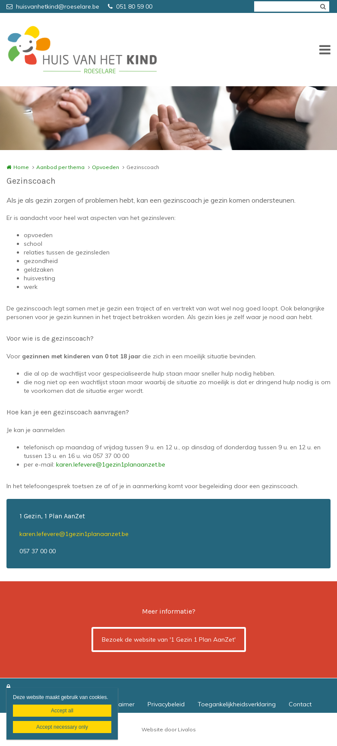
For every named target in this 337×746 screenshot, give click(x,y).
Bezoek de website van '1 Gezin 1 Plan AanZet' (169, 639)
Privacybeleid (166, 704)
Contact (300, 704)
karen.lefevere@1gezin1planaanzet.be (110, 464)
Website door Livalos (169, 729)
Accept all (62, 711)
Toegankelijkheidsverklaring (237, 704)
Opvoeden (105, 167)
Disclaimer (120, 704)
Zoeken (322, 6)
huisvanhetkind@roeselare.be (52, 6)
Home (21, 167)
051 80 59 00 (130, 6)
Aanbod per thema (60, 167)
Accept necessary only (62, 727)
